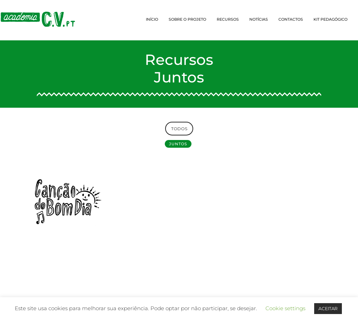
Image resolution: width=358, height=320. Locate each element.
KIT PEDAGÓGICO (330, 19)
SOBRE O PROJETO (187, 19)
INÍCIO (152, 19)
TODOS (179, 128)
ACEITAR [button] (328, 308)
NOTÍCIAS (258, 19)
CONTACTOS (290, 19)
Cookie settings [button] (285, 308)
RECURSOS (228, 19)
